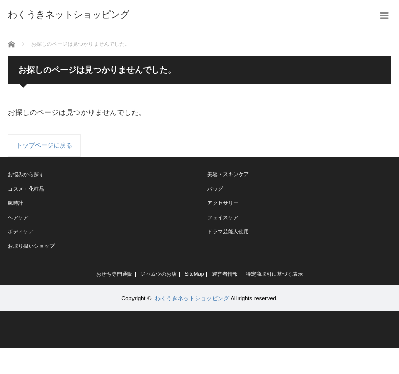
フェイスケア (222, 217)
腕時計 (15, 203)
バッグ (215, 189)
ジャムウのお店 (158, 274)
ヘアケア (18, 217)
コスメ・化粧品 (26, 189)
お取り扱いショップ (31, 246)
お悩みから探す (26, 174)
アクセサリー (222, 203)
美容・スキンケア (228, 174)
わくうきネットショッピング (192, 298)
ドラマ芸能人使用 (228, 231)
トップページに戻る (44, 145)
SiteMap (194, 274)
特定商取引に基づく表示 (274, 274)
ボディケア (21, 231)
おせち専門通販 (114, 274)
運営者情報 (225, 274)
